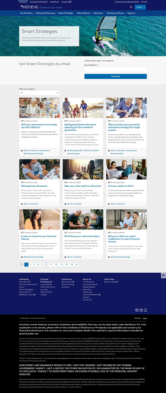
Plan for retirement (31, 150)
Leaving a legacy (73, 154)
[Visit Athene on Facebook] (136, 310)
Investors (66, 2)
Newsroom (87, 292)
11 (51, 265)
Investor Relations (91, 295)
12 (56, 265)
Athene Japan (111, 282)
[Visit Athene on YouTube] (145, 310)
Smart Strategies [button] (65, 13)
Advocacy (87, 290)
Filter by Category (39, 91)
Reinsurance (68, 282)
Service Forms (25, 292)
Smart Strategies (26, 290)
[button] (163, 275)
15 (72, 265)
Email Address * (91, 65)
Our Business (88, 282)
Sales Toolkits (46, 292)
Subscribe (115, 76)
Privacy (137, 318)
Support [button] (131, 13)
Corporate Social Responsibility (127, 2)
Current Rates (46, 284)
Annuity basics (44, 150)
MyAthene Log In (27, 295)
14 (66, 265)
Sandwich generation (75, 150)
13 (61, 265)
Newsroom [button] (98, 13)
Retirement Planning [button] (45, 13)
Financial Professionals (38, 2)
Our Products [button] (26, 13)
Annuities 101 (25, 282)
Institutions (54, 2)
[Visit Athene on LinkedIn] (141, 310)
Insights (43, 295)
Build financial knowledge (33, 154)
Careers (144, 2)
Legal (145, 318)
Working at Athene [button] (115, 13)
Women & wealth (117, 154)
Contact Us (87, 300)
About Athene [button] (83, 13)
